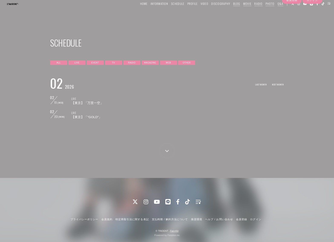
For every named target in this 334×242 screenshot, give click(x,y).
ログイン (312, 19)
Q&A (272, 12)
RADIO (250, 12)
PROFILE (184, 12)
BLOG (228, 12)
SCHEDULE (168, 12)
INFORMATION (150, 12)
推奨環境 (196, 219)
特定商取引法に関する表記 (132, 219)
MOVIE (238, 12)
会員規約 (106, 219)
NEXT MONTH (276, 84)
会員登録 (291, 19)
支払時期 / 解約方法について (170, 219)
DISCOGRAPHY (212, 12)
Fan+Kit (174, 231)
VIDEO (195, 12)
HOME (135, 12)
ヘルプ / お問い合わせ (219, 219)
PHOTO (261, 12)
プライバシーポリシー (84, 219)
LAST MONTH (256, 84)
